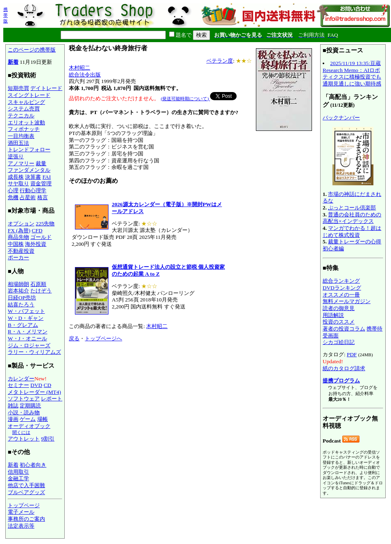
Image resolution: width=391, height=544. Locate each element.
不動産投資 (21, 251)
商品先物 (18, 237)
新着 (13, 62)
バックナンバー (341, 118)
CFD (37, 230)
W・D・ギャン (25, 318)
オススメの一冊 (341, 295)
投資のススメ (339, 322)
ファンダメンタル (29, 170)
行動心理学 (33, 190)
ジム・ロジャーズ (29, 345)
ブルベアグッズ (26, 492)
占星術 (28, 197)
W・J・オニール (27, 338)
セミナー (18, 385)
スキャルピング (26, 102)
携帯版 (5, 15)
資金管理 (41, 183)
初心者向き (33, 465)
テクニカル (21, 115)
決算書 (33, 177)
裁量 (41, 163)
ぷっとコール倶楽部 (352, 208)
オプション (21, 223)
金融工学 (18, 478)
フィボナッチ (24, 129)
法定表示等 (21, 526)
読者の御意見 (339, 308)
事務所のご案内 (26, 519)
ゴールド (41, 237)
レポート (51, 399)
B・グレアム (23, 325)
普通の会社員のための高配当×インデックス (352, 218)
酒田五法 (18, 143)
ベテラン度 (219, 61)
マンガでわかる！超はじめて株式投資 (352, 231)
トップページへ (103, 338)
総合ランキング (341, 281)
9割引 (47, 439)
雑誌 (13, 405)
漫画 (13, 419)
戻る (74, 338)
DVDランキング (342, 288)
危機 (13, 197)
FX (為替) (19, 230)
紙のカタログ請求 (344, 368)
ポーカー (18, 257)
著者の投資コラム (344, 329)
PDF (352, 354)
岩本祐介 (18, 291)
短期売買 (18, 88)
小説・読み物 (24, 412)
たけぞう (41, 291)
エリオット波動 (26, 122)
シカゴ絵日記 (339, 342)
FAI (47, 177)
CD (48, 385)
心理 (13, 190)
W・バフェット (26, 311)
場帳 (42, 419)
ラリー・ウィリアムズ (34, 352)
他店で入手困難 (26, 485)
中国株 (16, 244)
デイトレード (46, 88)
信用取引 (18, 472)
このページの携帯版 (32, 50)
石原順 (38, 284)
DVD (36, 385)
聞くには (21, 432)
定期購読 (30, 405)
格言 (42, 197)
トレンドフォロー (29, 149)
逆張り (16, 156)
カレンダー (21, 378)
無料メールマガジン (347, 301)
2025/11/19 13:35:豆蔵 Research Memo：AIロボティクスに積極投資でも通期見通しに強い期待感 (352, 73)
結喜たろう (21, 304)
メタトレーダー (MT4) (34, 392)
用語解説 (333, 315)
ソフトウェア (24, 399)
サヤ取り (18, 183)
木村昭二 (79, 68)
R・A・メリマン (27, 331)
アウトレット (24, 439)
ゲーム (28, 419)
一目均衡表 (21, 136)
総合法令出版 (85, 75)
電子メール (21, 512)
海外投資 (35, 244)
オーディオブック (29, 426)
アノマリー (21, 163)
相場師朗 (18, 284)
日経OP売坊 (22, 297)
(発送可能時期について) (185, 98)
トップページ (24, 505)
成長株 (16, 177)
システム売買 (24, 109)
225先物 (45, 223)
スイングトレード (29, 95)
